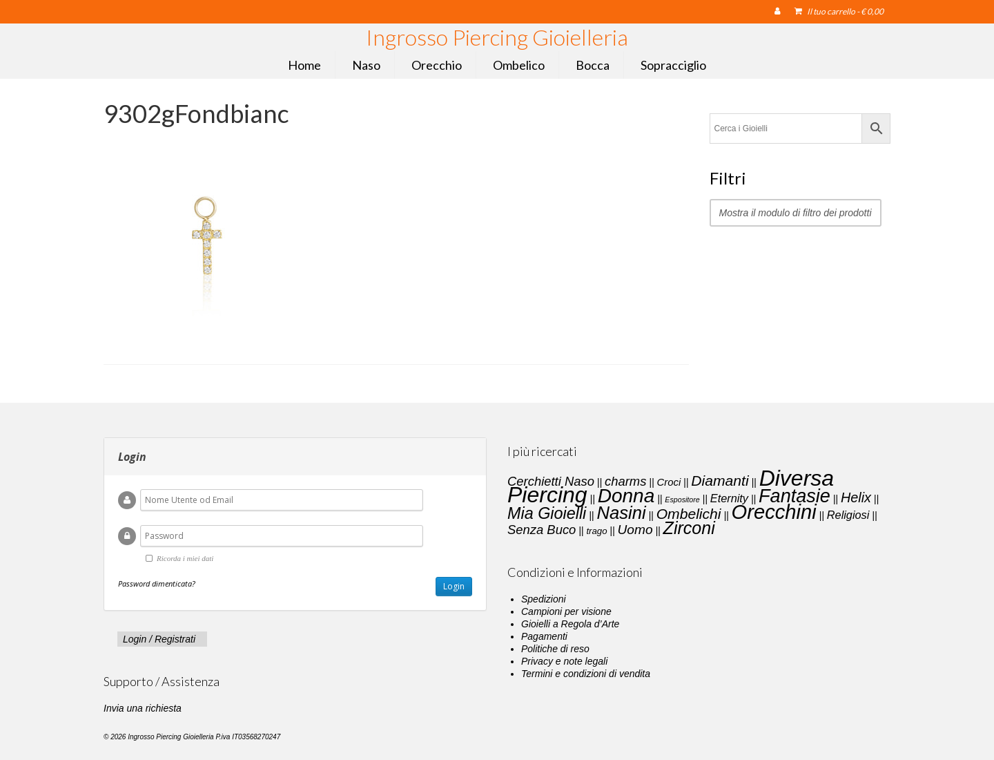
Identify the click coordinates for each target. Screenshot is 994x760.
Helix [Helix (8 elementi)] (856, 497)
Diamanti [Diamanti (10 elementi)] (719, 480)
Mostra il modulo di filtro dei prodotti (795, 212)
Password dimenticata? (156, 583)
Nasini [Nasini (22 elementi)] (620, 512)
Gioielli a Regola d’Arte (570, 623)
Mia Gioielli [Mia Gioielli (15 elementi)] (546, 513)
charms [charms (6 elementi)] (625, 481)
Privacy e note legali (564, 661)
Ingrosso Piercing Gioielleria (497, 36)
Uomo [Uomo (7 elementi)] (635, 529)
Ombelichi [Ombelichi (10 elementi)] (688, 514)
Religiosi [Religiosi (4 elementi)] (848, 515)
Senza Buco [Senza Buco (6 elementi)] (541, 529)
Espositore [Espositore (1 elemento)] (682, 499)
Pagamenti (544, 636)
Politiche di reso (555, 648)
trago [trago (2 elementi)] (596, 531)
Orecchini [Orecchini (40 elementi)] (774, 512)
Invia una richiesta (143, 708)
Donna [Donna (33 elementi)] (626, 495)
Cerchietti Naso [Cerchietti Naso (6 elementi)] (550, 481)
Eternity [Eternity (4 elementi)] (729, 498)
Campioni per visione (566, 611)
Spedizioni (543, 599)
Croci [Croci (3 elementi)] (668, 482)
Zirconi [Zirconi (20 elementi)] (689, 528)
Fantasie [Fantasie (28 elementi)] (794, 496)
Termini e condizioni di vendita (585, 673)
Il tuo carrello (839, 11)
